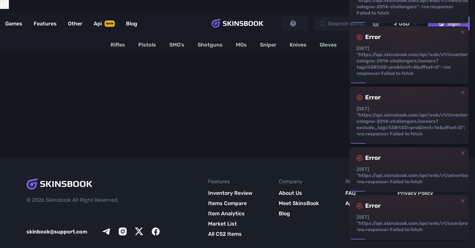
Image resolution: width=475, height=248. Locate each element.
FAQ (350, 193)
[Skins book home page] (237, 23)
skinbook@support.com (56, 232)
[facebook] (155, 231)
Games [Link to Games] (13, 23)
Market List (222, 224)
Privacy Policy (415, 193)
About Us (290, 193)
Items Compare (227, 203)
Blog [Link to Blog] (131, 23)
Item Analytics (226, 213)
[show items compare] (4, 4)
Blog (284, 213)
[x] (139, 231)
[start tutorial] (294, 23)
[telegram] (106, 231)
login (449, 23)
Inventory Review (230, 193)
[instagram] (122, 231)
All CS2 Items (225, 234)
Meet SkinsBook (299, 203)
